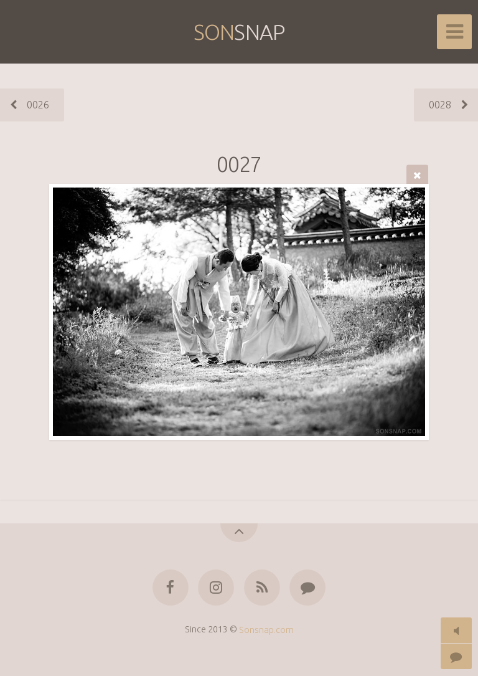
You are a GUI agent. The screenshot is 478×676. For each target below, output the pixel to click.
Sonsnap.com (266, 629)
